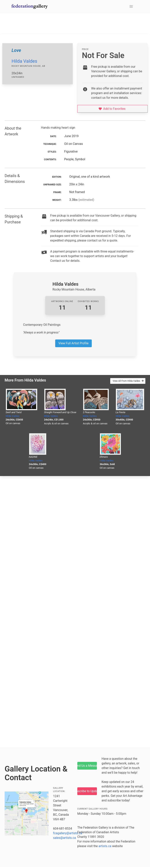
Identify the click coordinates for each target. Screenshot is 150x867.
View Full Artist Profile (73, 343)
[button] (131, 7)
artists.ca (104, 846)
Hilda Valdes (24, 61)
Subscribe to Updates (87, 791)
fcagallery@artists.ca (67, 833)
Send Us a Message (87, 765)
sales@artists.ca (64, 838)
